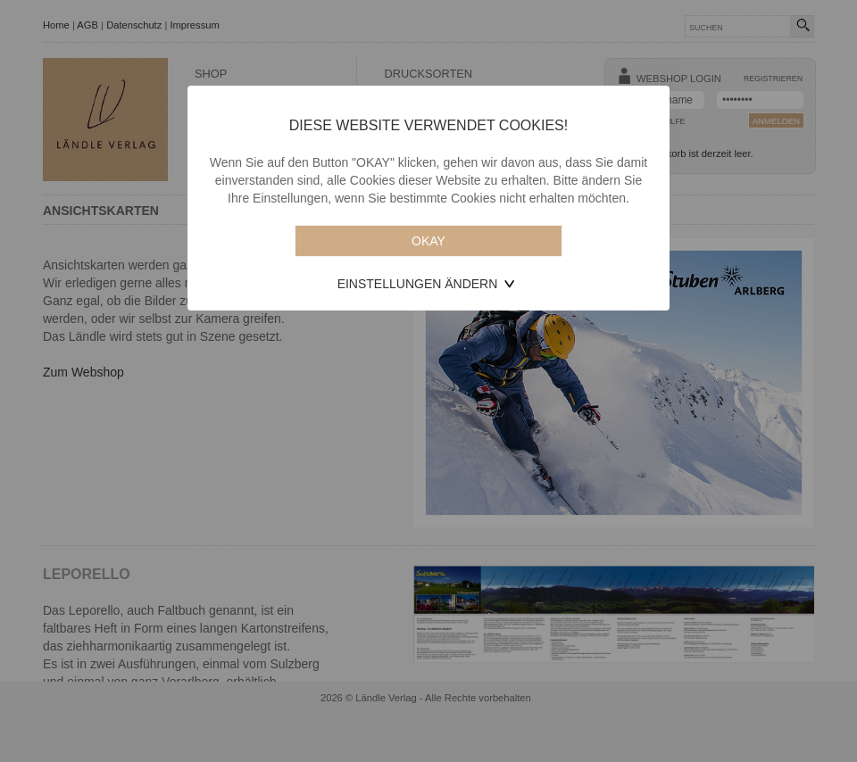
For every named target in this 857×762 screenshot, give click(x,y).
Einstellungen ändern (417, 284)
